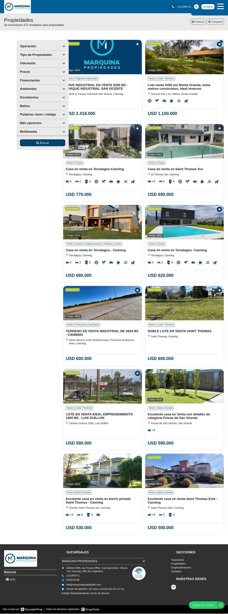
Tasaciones (177, 560)
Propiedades (178, 564)
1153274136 (72, 580)
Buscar (30, 143)
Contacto (208, 6)
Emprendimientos (181, 568)
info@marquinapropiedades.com (83, 585)
